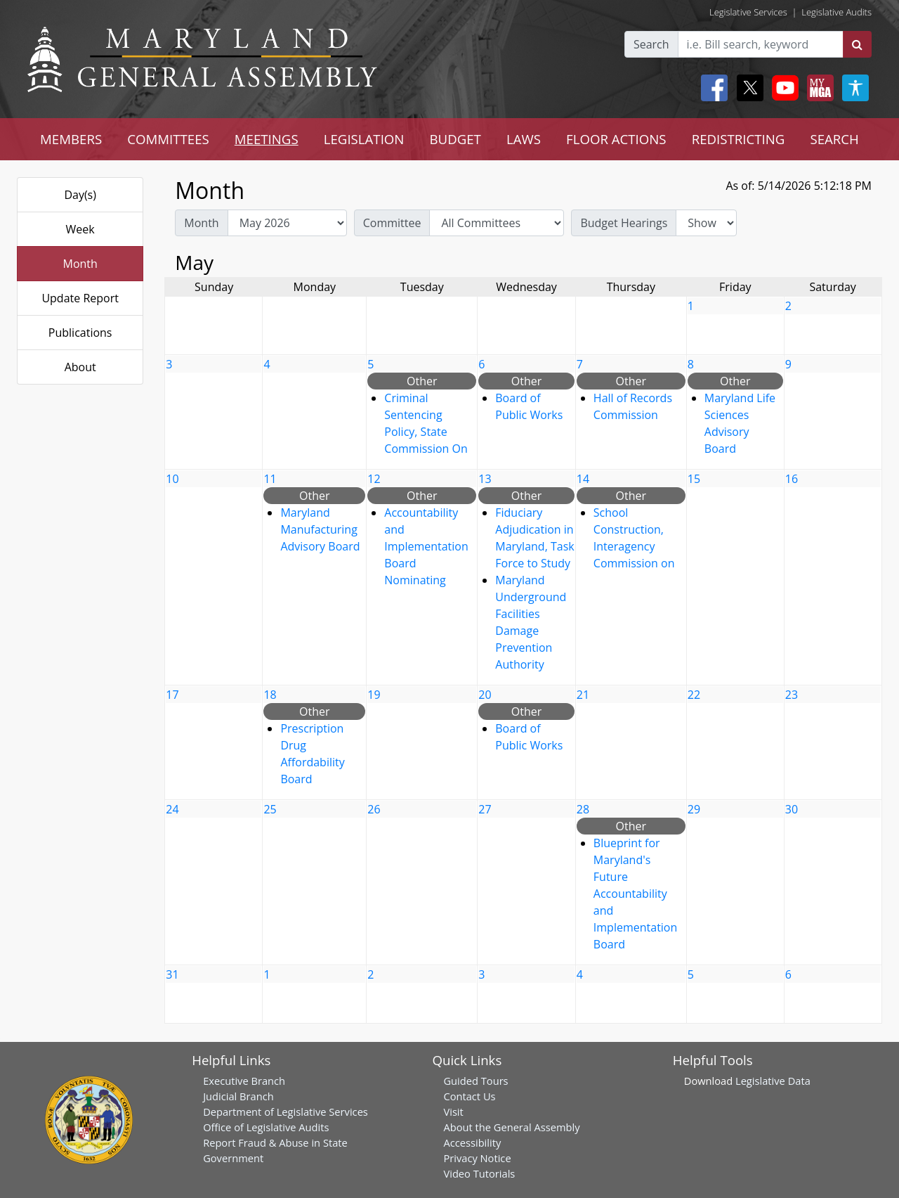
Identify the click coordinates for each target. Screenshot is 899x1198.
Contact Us (469, 1096)
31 (172, 974)
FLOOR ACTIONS (616, 139)
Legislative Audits (836, 12)
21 (583, 694)
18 (269, 694)
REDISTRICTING (738, 139)
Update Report (80, 298)
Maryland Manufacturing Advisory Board (320, 529)
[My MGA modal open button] (817, 88)
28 (583, 809)
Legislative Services (748, 12)
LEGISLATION (364, 139)
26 (373, 809)
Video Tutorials (479, 1173)
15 (694, 479)
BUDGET (454, 139)
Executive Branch (244, 1081)
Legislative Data (773, 1081)
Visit (453, 1111)
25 (269, 809)
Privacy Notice (477, 1158)
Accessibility (472, 1142)
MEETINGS (266, 139)
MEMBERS (71, 139)
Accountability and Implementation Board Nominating (426, 546)
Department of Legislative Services (285, 1111)
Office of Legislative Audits (266, 1127)
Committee (392, 223)
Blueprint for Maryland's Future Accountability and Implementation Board (635, 893)
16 (791, 479)
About (80, 367)
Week (80, 229)
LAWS (523, 139)
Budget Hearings (623, 223)
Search (651, 44)
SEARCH (834, 139)
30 (791, 809)
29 (694, 809)
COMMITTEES (168, 139)
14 (583, 479)
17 (172, 694)
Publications (80, 332)
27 (484, 809)
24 (172, 809)
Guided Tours (475, 1081)
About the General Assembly (511, 1127)
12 (373, 479)
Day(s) (80, 194)
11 (269, 479)
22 (694, 694)
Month (80, 263)
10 (172, 479)
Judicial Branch (238, 1096)
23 (791, 694)
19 (373, 694)
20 (484, 694)
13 (484, 479)
